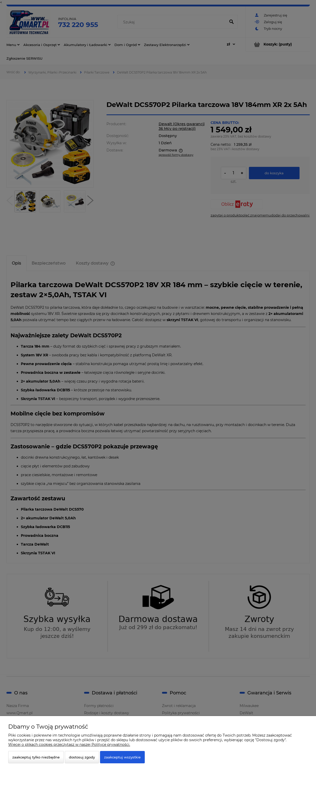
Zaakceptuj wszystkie (122, 757)
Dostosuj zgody (82, 757)
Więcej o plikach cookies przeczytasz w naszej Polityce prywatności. (69, 744)
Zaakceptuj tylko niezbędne (36, 757)
